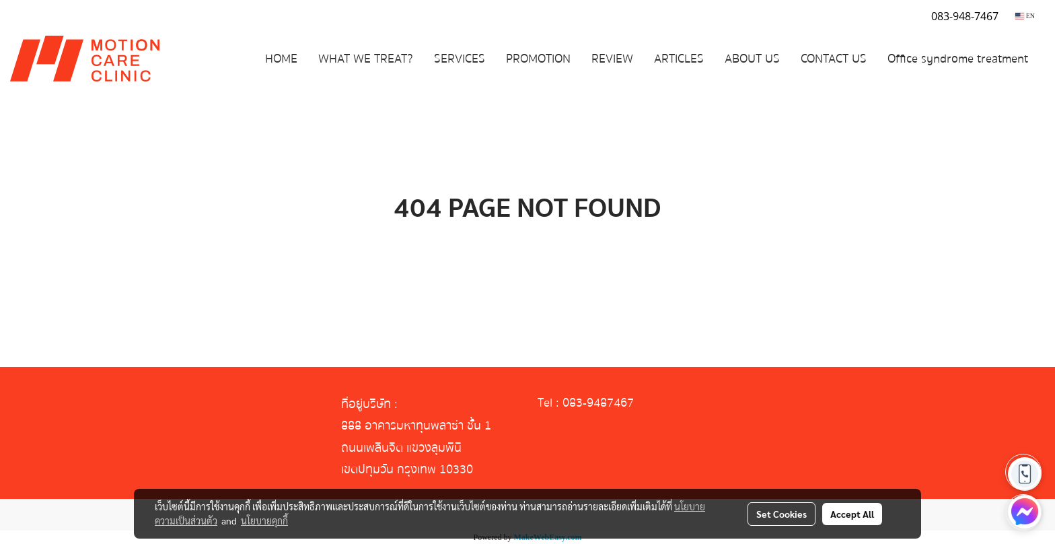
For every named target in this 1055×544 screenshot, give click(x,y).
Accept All (852, 514)
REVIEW (612, 59)
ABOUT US (752, 59)
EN (1025, 16)
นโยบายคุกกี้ (264, 520)
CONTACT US (834, 59)
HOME (281, 59)
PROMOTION (538, 59)
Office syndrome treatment (957, 59)
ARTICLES (679, 59)
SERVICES (459, 59)
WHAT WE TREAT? (365, 59)
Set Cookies (781, 514)
